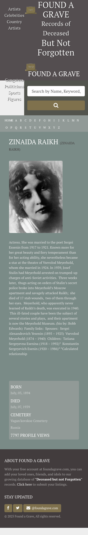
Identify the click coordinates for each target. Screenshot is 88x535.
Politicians (14, 86)
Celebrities (14, 15)
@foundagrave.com (44, 508)
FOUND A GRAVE (54, 73)
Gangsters (14, 80)
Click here (24, 484)
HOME (7, 120)
